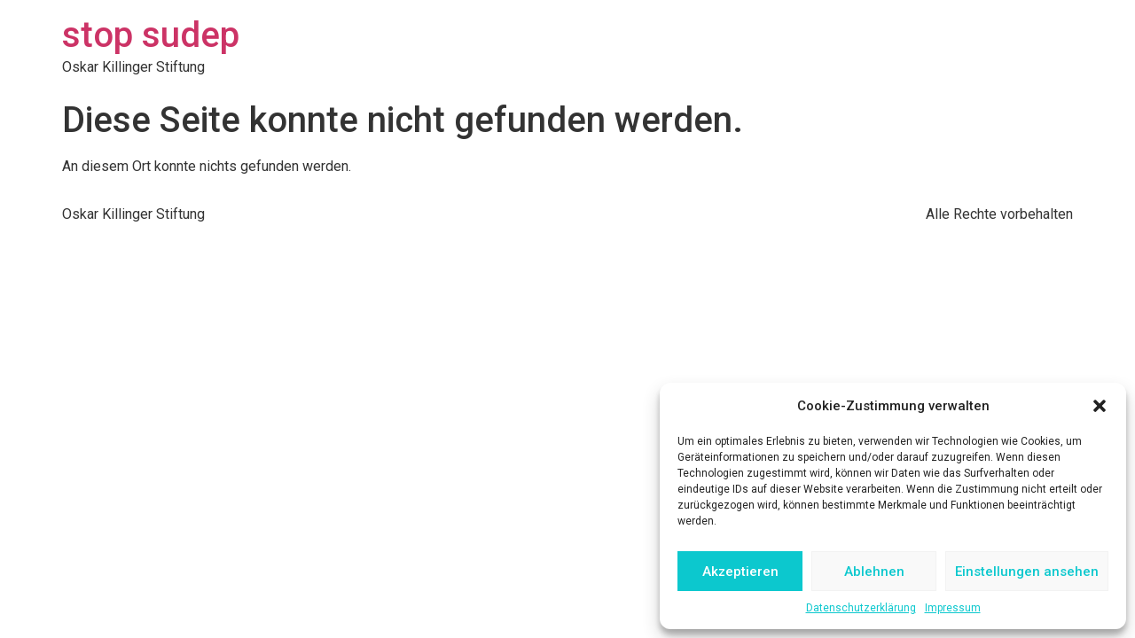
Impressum (953, 608)
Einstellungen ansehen (1027, 572)
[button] (1099, 406)
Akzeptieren (740, 572)
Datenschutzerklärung (861, 608)
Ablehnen (874, 572)
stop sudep (150, 35)
